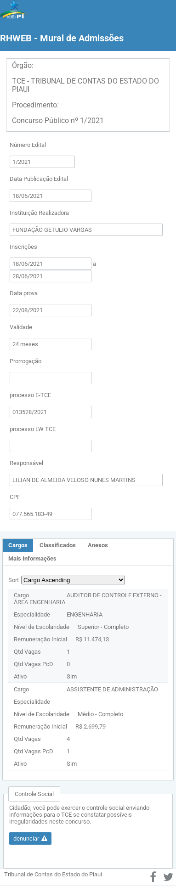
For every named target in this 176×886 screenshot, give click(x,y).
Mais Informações (32, 558)
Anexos (98, 545)
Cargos (18, 545)
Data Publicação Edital (39, 178)
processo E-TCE (30, 395)
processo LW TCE (33, 429)
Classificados (58, 545)
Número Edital (28, 144)
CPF (15, 496)
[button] (30, 838)
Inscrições (23, 246)
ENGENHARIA (84, 614)
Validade (21, 327)
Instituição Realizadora (39, 212)
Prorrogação (25, 361)
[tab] (18, 545)
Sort (13, 580)
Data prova (24, 293)
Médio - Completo (100, 714)
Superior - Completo (103, 626)
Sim (72, 676)
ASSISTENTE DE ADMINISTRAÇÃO (112, 689)
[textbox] (42, 162)
